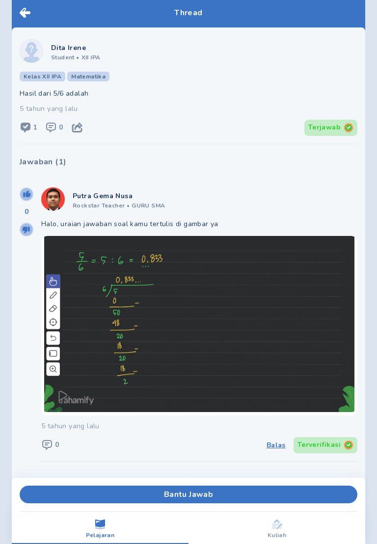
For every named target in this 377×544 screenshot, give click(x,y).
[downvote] (26, 229)
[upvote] (26, 194)
